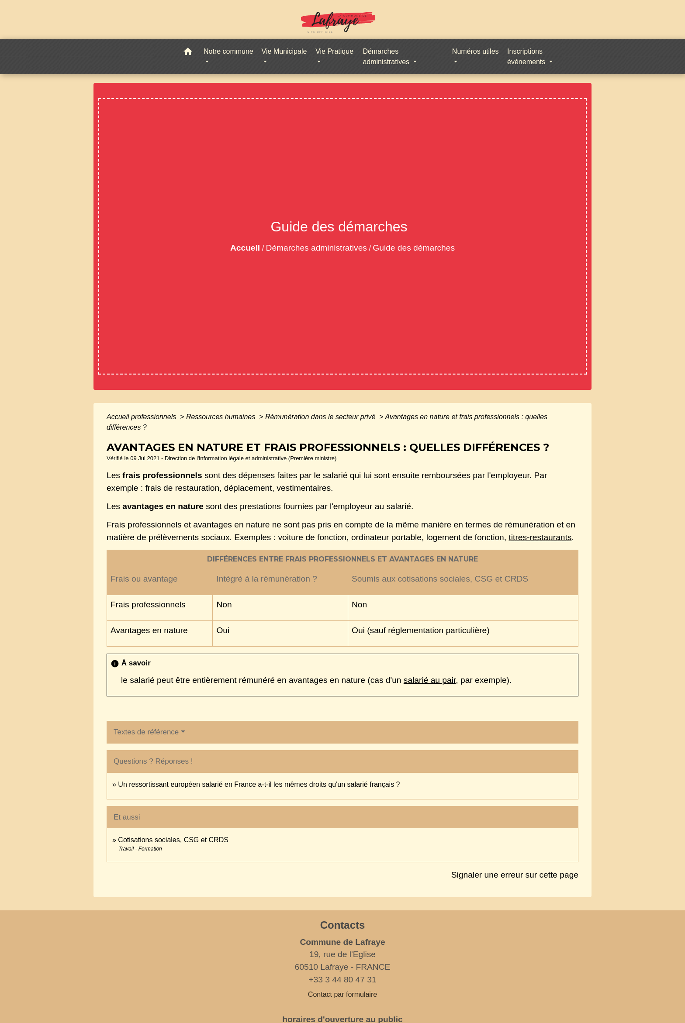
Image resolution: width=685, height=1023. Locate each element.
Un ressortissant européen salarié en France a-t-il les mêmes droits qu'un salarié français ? (259, 784)
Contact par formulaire (342, 994)
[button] (188, 53)
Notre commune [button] (228, 51)
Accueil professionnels (142, 416)
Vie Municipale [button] (284, 51)
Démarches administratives (316, 247)
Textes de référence (146, 732)
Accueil (245, 247)
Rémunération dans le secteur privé (321, 416)
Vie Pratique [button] (334, 51)
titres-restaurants (540, 537)
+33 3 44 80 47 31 (342, 979)
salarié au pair (430, 680)
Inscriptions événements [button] (527, 56)
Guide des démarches (414, 247)
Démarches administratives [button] (387, 56)
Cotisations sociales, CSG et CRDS (173, 840)
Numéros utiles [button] (475, 51)
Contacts (342, 925)
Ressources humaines (221, 416)
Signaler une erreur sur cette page (514, 874)
